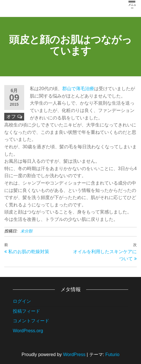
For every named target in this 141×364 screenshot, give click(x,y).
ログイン (22, 301)
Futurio (112, 354)
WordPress (74, 354)
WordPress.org (28, 330)
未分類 (26, 231)
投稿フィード (26, 311)
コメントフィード (31, 320)
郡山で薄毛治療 (78, 88)
